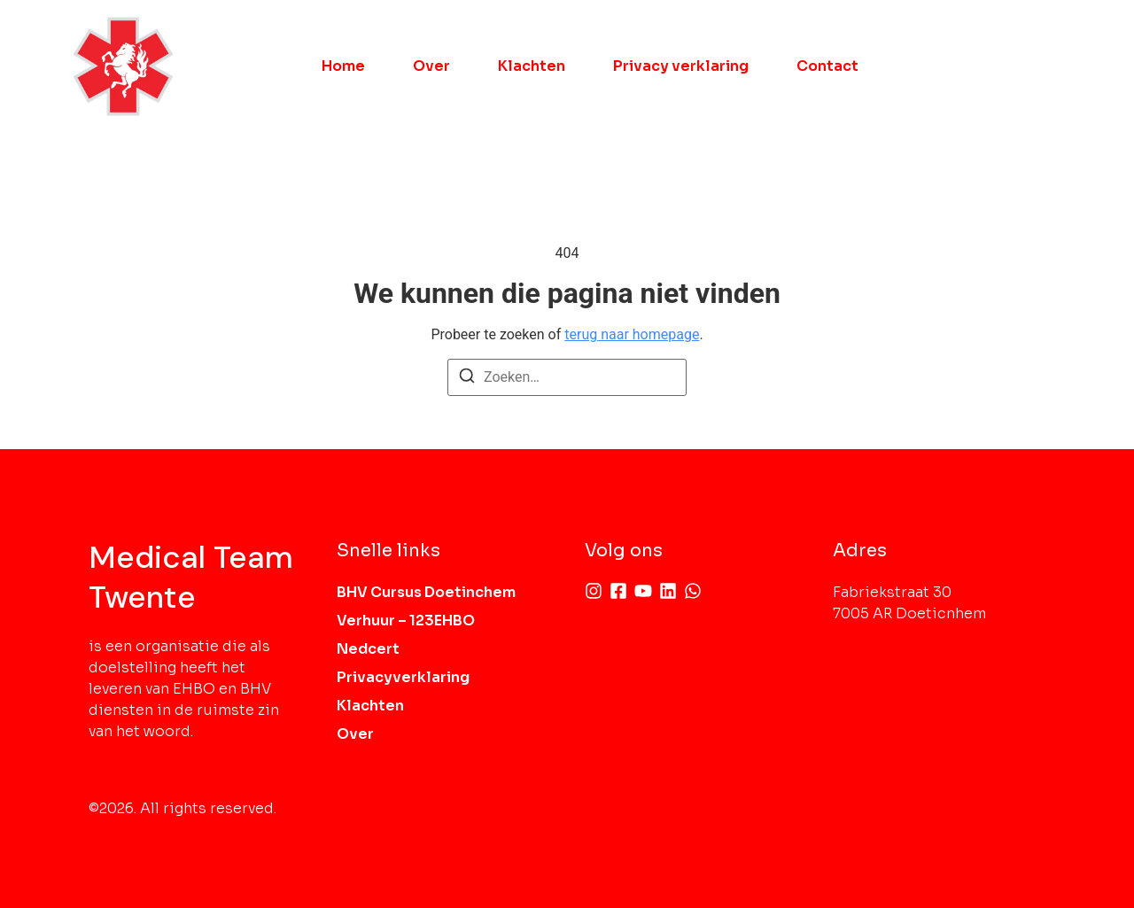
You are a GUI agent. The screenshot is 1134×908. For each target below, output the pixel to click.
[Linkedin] (668, 591)
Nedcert (368, 649)
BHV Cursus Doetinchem (426, 592)
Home (343, 66)
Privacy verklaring (681, 66)
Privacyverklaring (403, 677)
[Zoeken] (467, 379)
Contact (827, 66)
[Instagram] (593, 591)
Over (431, 66)
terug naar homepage (631, 334)
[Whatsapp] (693, 591)
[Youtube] (643, 591)
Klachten (531, 66)
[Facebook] (618, 591)
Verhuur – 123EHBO (406, 620)
